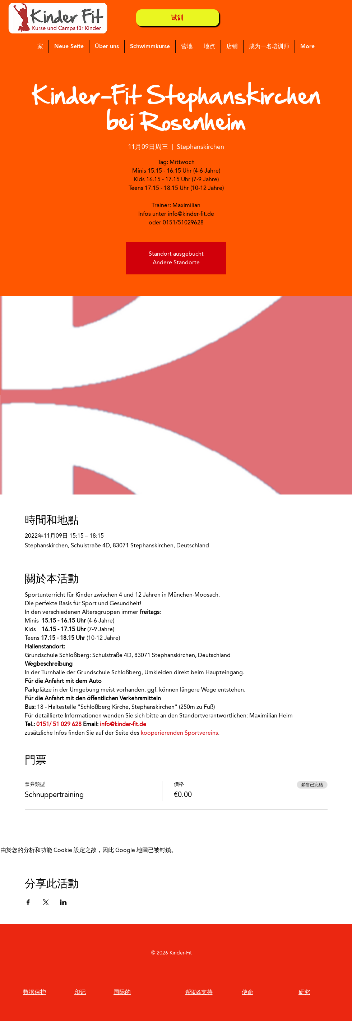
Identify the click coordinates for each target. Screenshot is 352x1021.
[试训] (177, 17)
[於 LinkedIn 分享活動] (63, 902)
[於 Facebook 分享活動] (28, 902)
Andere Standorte (176, 262)
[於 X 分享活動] (45, 902)
